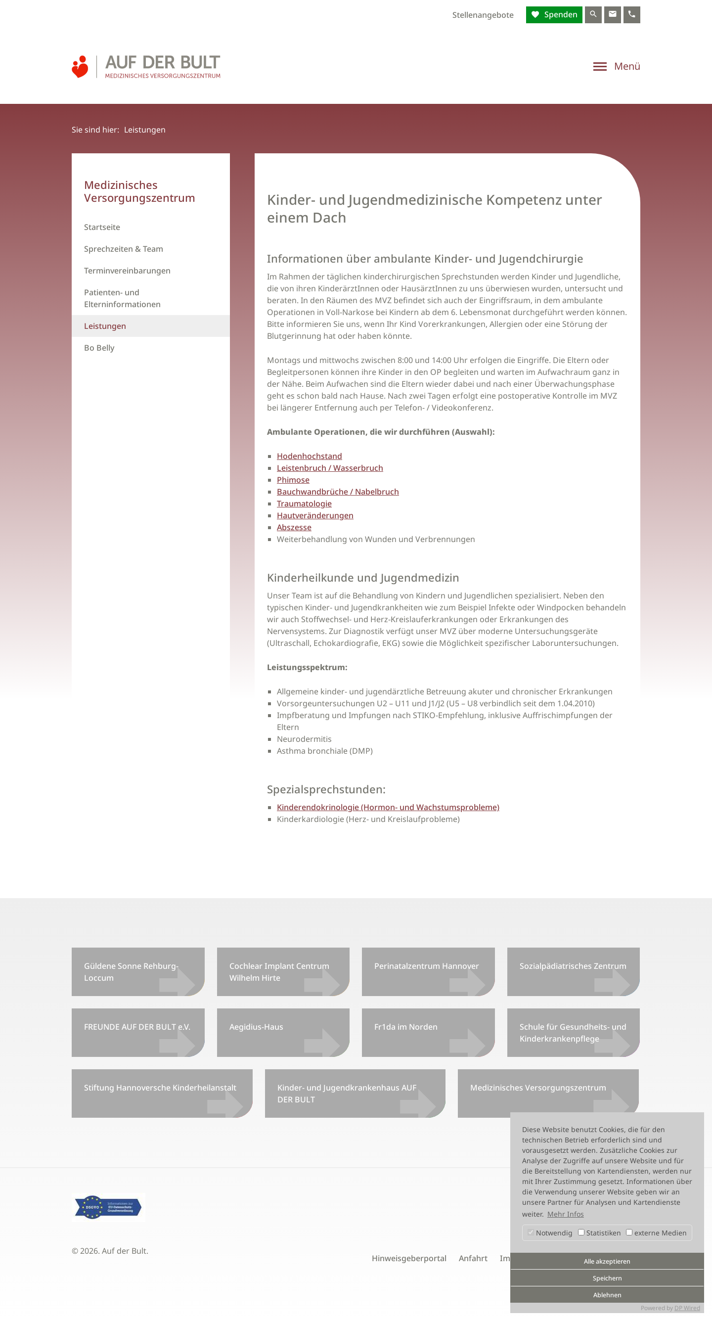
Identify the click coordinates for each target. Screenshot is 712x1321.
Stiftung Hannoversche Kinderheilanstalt (160, 1087)
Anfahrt (473, 1258)
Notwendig (550, 1232)
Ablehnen (607, 1295)
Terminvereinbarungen (127, 270)
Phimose (293, 479)
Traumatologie (304, 503)
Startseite (102, 227)
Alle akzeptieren (607, 1261)
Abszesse (294, 527)
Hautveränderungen (315, 515)
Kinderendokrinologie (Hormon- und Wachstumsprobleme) (388, 807)
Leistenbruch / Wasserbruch (330, 467)
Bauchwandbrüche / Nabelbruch (338, 491)
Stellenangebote (483, 14)
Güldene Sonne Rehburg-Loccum (131, 971)
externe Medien (656, 1232)
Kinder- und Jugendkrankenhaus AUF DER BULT (346, 1093)
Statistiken (599, 1232)
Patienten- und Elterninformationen (122, 298)
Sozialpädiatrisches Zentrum (573, 965)
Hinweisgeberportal (409, 1258)
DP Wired (687, 1308)
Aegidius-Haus (256, 1026)
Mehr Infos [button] (565, 1214)
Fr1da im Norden (406, 1026)
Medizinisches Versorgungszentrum (538, 1087)
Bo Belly (99, 347)
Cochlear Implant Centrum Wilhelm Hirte (279, 971)
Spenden (560, 14)
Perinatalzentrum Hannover (426, 965)
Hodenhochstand (309, 456)
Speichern (607, 1278)
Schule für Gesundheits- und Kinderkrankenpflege (573, 1032)
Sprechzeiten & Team (123, 248)
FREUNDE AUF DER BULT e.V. (137, 1026)
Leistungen (105, 325)
